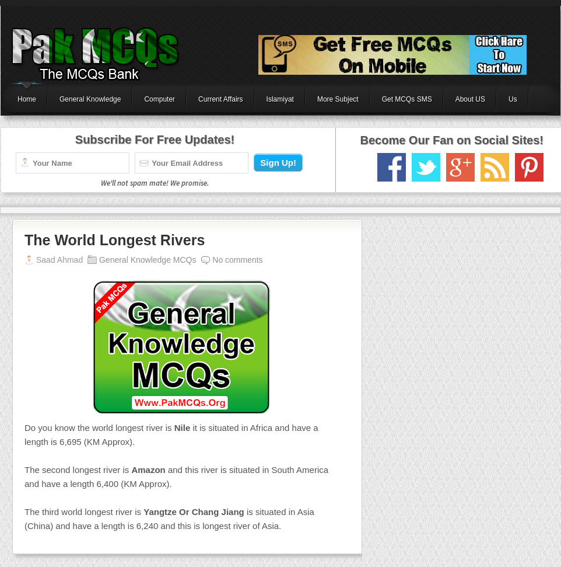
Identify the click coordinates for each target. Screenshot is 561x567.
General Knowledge (90, 99)
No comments (237, 260)
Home (26, 99)
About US (470, 99)
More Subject (338, 99)
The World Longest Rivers (114, 240)
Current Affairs (220, 99)
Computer (159, 99)
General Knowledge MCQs (148, 260)
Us (513, 99)
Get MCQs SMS (407, 99)
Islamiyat (280, 99)
